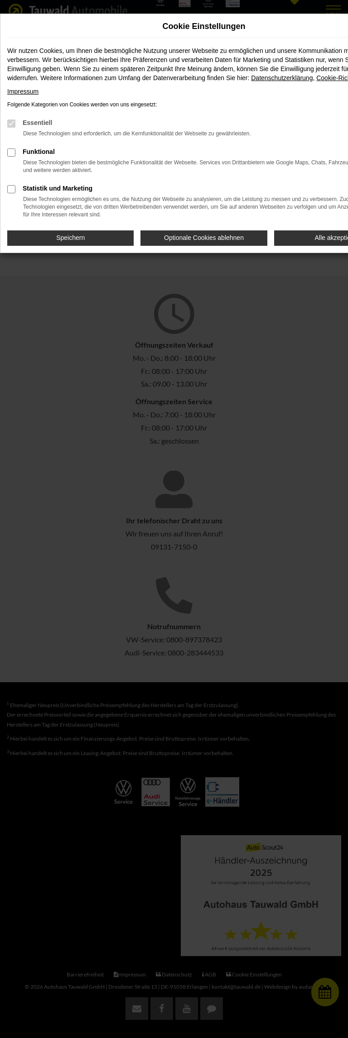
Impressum (23, 91)
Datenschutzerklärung (282, 77)
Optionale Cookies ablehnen (204, 237)
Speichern (70, 237)
